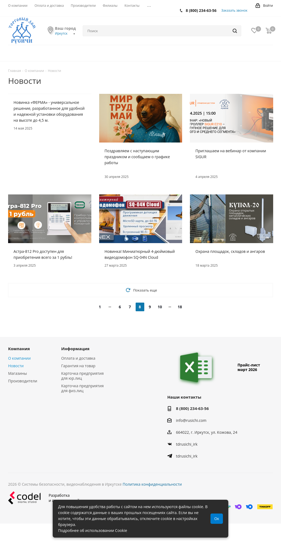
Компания (19, 348)
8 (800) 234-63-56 (201, 10)
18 (180, 306)
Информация (75, 348)
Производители (22, 380)
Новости (16, 365)
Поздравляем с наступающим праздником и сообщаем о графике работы (137, 156)
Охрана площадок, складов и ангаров (230, 251)
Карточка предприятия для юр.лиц (82, 376)
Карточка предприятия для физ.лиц (82, 388)
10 (160, 306)
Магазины (17, 373)
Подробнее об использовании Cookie (92, 530)
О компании (19, 358)
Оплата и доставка (78, 358)
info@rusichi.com (191, 420)
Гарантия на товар (78, 365)
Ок (216, 518)
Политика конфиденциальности (152, 484)
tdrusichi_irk (187, 444)
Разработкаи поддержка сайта (45, 497)
